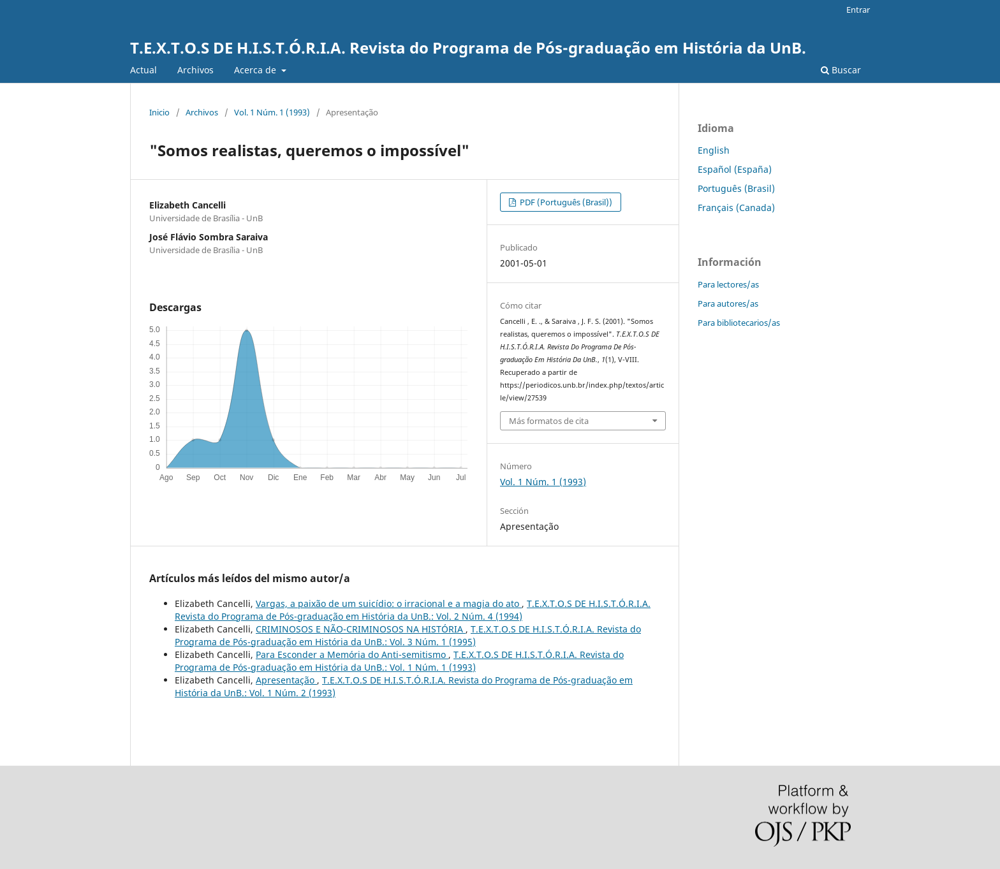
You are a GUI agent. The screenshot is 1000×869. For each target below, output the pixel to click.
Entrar (858, 9)
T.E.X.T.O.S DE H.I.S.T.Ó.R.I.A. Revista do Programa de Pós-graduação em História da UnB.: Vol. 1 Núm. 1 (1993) (399, 660)
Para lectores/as (728, 284)
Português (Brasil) (736, 188)
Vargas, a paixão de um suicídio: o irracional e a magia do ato (389, 603)
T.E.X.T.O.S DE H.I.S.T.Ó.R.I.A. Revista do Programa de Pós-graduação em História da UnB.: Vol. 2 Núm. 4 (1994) (413, 609)
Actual (143, 70)
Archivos (195, 70)
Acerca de (256, 70)
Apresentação (286, 680)
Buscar (841, 70)
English (714, 150)
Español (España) (735, 169)
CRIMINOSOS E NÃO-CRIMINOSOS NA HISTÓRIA (361, 629)
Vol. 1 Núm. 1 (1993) (272, 112)
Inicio (159, 112)
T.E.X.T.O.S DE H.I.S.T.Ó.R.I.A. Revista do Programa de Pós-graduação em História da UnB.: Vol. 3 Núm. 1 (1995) (408, 635)
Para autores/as (728, 303)
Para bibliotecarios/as (739, 322)
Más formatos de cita (549, 421)
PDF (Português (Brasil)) (565, 202)
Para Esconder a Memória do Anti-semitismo (352, 654)
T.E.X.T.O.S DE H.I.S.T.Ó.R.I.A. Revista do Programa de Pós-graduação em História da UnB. (468, 47)
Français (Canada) (736, 207)
